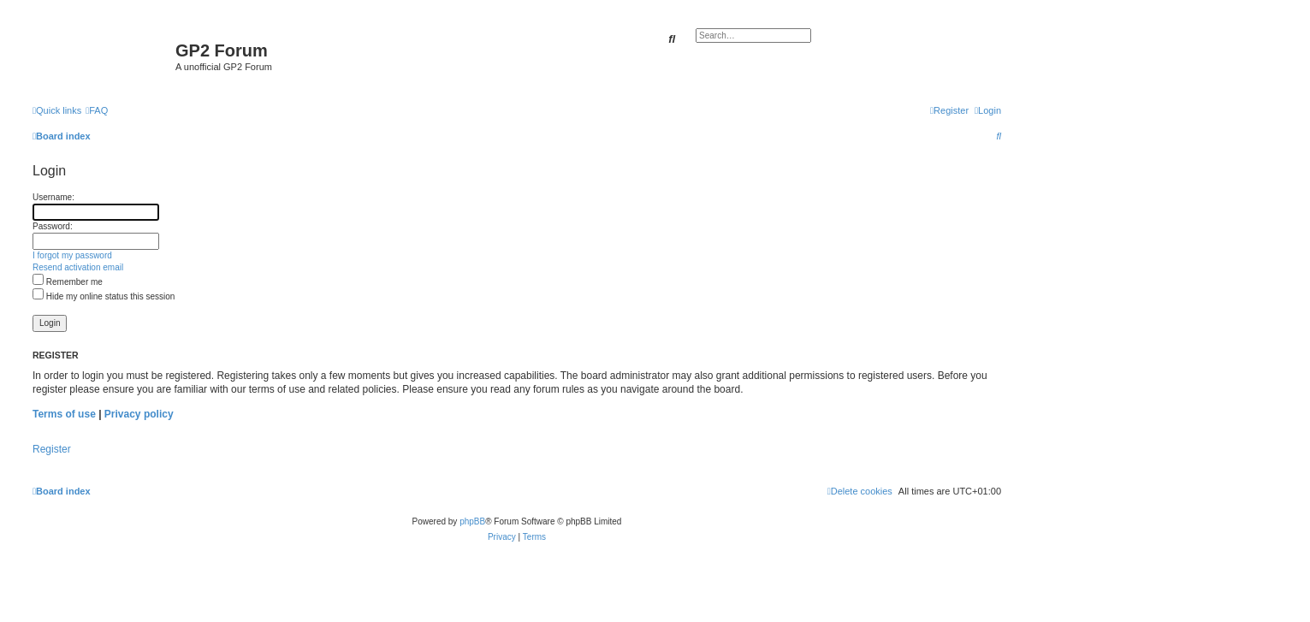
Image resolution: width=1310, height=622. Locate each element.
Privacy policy (139, 414)
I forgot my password (72, 255)
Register (52, 449)
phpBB (472, 521)
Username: (53, 197)
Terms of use (64, 414)
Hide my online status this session (104, 296)
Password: (53, 226)
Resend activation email (78, 267)
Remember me (68, 282)
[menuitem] (97, 110)
